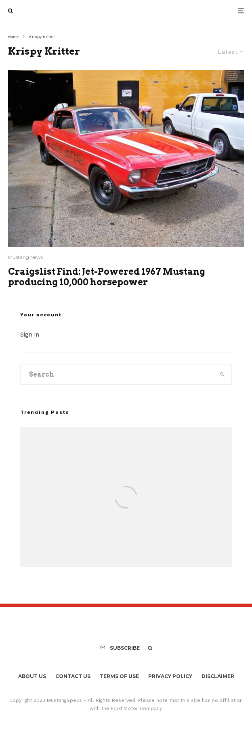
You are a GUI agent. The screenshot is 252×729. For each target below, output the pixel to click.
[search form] (117, 374)
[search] (222, 374)
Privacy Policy (170, 676)
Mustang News (25, 257)
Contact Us (72, 676)
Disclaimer (218, 676)
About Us (32, 676)
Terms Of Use (119, 676)
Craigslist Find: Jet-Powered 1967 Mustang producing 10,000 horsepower (106, 276)
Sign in (29, 334)
